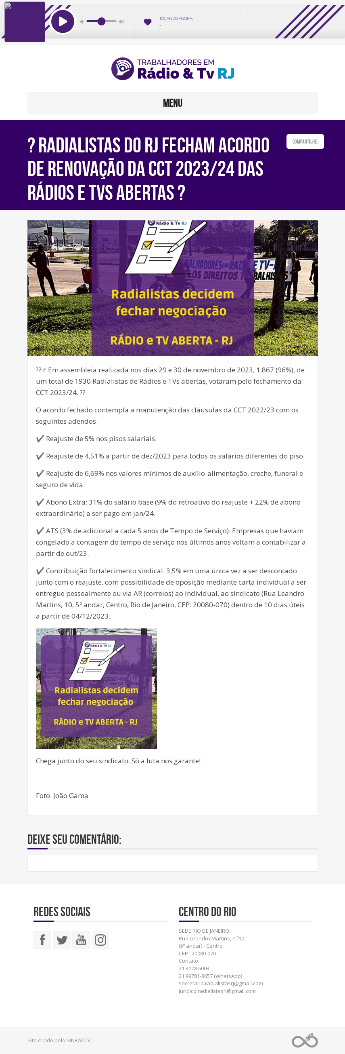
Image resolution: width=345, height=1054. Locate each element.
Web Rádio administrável (305, 1040)
